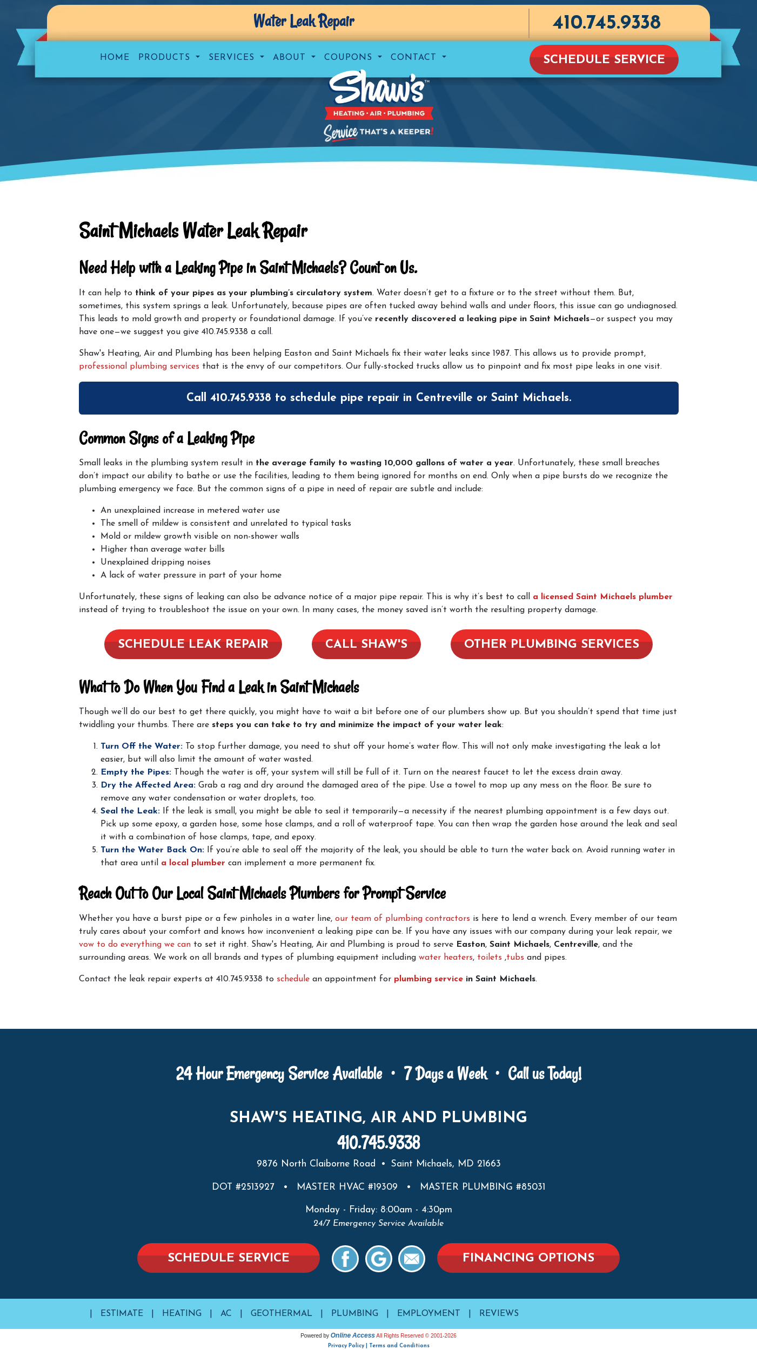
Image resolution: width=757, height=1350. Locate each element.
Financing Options (528, 1258)
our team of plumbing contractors (402, 918)
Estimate (122, 1314)
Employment (428, 1314)
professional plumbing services (139, 366)
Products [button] (165, 57)
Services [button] (233, 57)
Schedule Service (604, 60)
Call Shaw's (366, 645)
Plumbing (354, 1314)
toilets (489, 957)
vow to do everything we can (135, 944)
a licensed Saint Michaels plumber (603, 597)
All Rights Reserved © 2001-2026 (416, 1336)
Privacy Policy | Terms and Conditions (379, 1346)
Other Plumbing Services (551, 645)
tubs (515, 957)
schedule (293, 979)
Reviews (499, 1314)
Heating (182, 1314)
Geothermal (281, 1314)
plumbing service (428, 979)
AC (226, 1314)
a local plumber (193, 863)
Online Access (353, 1335)
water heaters (446, 957)
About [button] (291, 57)
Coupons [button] (350, 57)
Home (115, 57)
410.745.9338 (606, 23)
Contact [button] (415, 57)
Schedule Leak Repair (193, 645)
